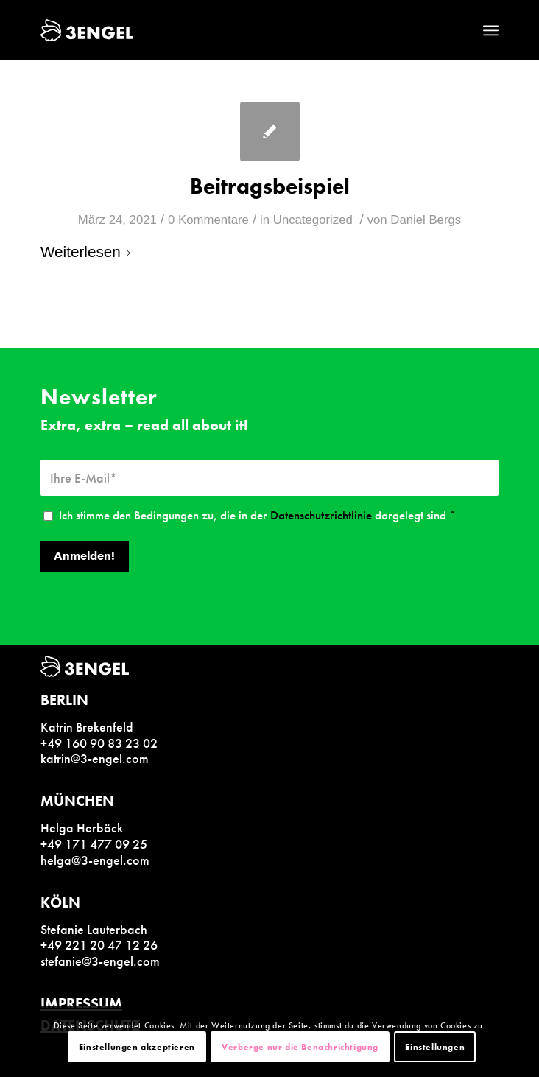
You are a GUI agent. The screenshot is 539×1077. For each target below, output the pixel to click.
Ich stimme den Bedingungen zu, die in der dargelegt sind (257, 515)
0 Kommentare (208, 220)
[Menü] (491, 30)
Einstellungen (435, 1047)
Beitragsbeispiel (270, 186)
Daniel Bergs (425, 220)
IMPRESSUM (81, 1003)
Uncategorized (313, 220)
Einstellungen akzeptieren (137, 1047)
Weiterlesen (88, 251)
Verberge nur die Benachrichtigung (300, 1047)
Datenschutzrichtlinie (321, 515)
